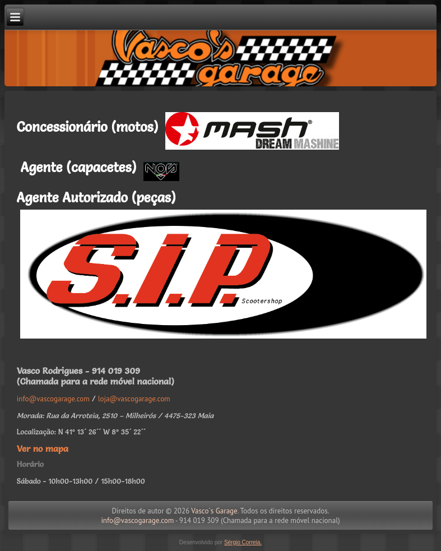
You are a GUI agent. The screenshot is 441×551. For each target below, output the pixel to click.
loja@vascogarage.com (134, 399)
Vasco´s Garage (214, 511)
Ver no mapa (42, 448)
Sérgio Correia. (243, 542)
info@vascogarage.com (53, 399)
